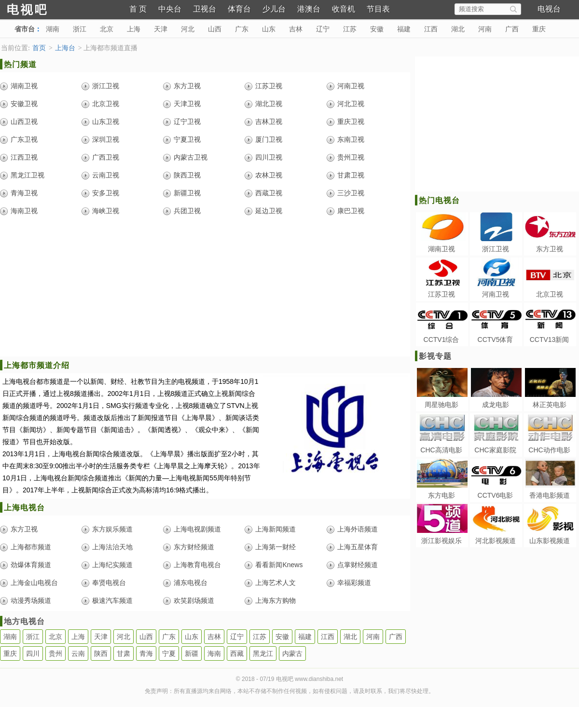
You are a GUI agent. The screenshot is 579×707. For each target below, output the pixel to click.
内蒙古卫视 (190, 157)
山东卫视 (105, 121)
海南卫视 (24, 211)
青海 (146, 653)
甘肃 (123, 653)
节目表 (378, 9)
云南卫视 (105, 175)
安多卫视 (105, 193)
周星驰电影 (441, 404)
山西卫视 (24, 121)
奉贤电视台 (109, 582)
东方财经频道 (194, 547)
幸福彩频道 (354, 582)
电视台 (549, 9)
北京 (106, 29)
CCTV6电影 (495, 495)
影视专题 (435, 356)
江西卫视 (24, 157)
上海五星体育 (357, 547)
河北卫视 (350, 104)
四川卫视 (268, 157)
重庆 (539, 29)
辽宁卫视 (187, 121)
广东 (241, 29)
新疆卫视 (187, 193)
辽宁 (323, 29)
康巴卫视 (350, 211)
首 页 (138, 9)
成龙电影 (495, 404)
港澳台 (308, 9)
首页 (39, 48)
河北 (187, 29)
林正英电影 (549, 404)
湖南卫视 (24, 86)
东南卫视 (350, 139)
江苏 (350, 29)
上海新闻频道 (275, 529)
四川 (33, 653)
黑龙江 (263, 653)
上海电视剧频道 (197, 529)
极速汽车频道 (112, 600)
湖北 (458, 29)
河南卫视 (350, 86)
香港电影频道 (549, 495)
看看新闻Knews (279, 565)
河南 (485, 29)
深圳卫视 (105, 139)
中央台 (169, 9)
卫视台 (204, 9)
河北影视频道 (495, 540)
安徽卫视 (24, 104)
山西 (214, 29)
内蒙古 (292, 653)
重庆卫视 (350, 121)
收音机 (343, 9)
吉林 (296, 29)
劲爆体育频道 (31, 565)
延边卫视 (268, 211)
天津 (160, 29)
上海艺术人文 (275, 582)
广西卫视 (105, 157)
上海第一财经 (275, 547)
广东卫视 (24, 139)
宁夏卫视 (187, 139)
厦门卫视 (268, 139)
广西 (512, 29)
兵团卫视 (187, 211)
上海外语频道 (357, 529)
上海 (133, 29)
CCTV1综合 (441, 339)
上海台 (65, 48)
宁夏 (169, 653)
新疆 (191, 653)
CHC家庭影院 (495, 450)
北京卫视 (105, 104)
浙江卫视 (105, 86)
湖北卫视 (268, 104)
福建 (404, 29)
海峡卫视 (105, 211)
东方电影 (441, 495)
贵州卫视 (350, 157)
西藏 (237, 653)
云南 (78, 653)
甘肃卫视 (350, 175)
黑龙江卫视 (27, 175)
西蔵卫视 (268, 193)
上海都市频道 (31, 547)
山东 (269, 29)
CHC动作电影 (549, 450)
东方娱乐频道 (112, 529)
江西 (431, 29)
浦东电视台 (190, 582)
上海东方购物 (275, 600)
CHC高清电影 (441, 450)
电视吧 (43, 8)
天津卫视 (187, 104)
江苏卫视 (268, 86)
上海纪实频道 (112, 565)
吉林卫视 (268, 121)
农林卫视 (268, 175)
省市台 (24, 29)
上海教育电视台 (197, 565)
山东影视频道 (549, 540)
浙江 (79, 29)
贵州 (55, 653)
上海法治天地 (112, 547)
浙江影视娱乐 (441, 540)
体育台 (239, 9)
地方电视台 (24, 621)
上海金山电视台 (34, 582)
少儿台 (274, 9)
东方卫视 (187, 86)
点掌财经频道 (357, 565)
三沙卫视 (350, 193)
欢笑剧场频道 (194, 600)
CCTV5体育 (495, 339)
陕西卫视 (187, 175)
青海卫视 (24, 193)
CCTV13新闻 (549, 339)
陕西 (101, 653)
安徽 (377, 29)
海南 (214, 653)
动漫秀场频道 (31, 600)
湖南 (52, 29)
